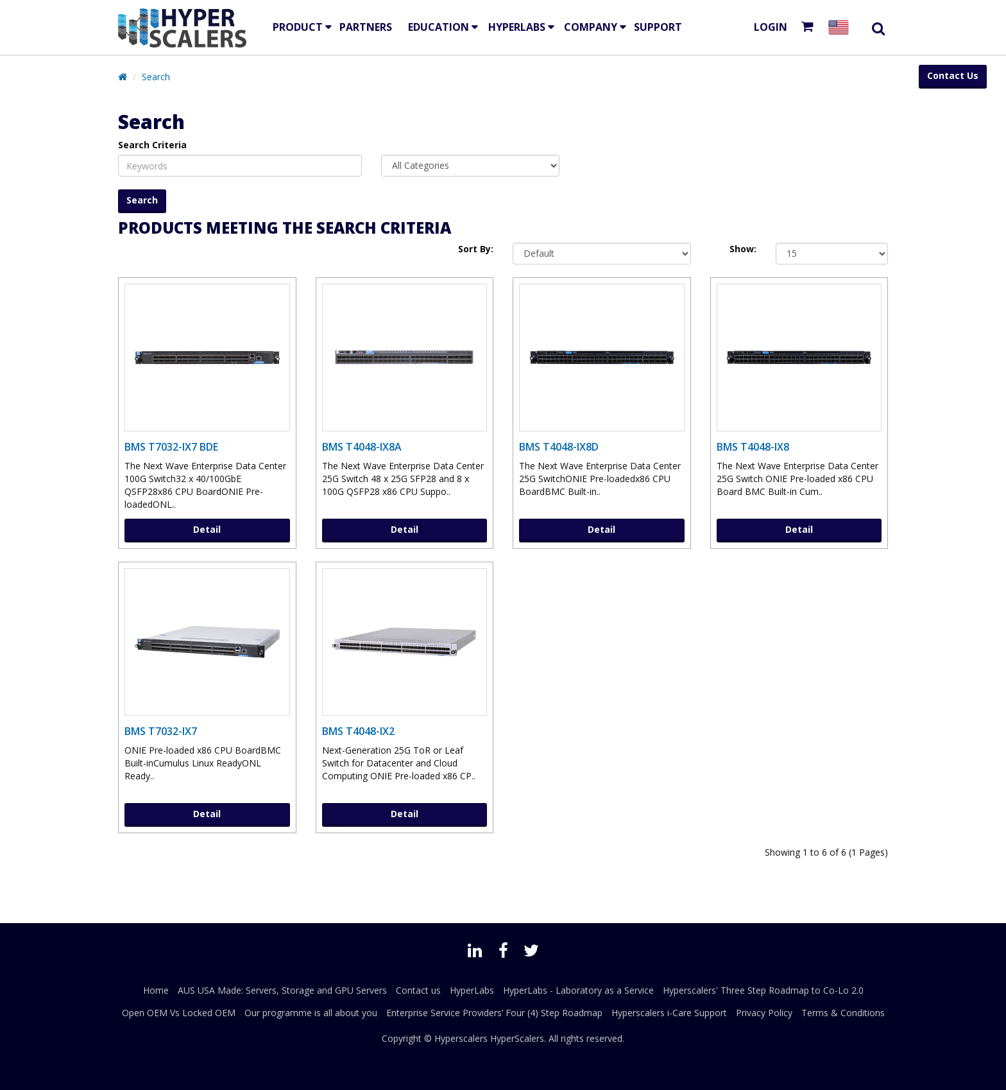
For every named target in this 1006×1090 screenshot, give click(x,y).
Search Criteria (152, 145)
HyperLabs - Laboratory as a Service (578, 990)
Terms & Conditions (843, 1013)
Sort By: (475, 249)
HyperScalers (517, 1038)
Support (658, 27)
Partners (365, 27)
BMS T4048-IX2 (358, 731)
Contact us (418, 990)
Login (770, 27)
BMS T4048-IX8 (753, 447)
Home (156, 990)
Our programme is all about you (310, 1013)
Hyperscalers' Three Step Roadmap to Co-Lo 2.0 (763, 990)
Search (156, 77)
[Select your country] (841, 27)
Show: (742, 249)
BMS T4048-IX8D (559, 447)
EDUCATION (438, 27)
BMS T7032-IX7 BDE (171, 447)
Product (298, 27)
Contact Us (952, 75)
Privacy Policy (764, 1013)
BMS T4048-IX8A (362, 447)
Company (590, 27)
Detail (207, 529)
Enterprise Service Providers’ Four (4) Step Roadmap (494, 1013)
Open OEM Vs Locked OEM (178, 1013)
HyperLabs (516, 27)
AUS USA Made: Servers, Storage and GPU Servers (282, 990)
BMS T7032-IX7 (160, 731)
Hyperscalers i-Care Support (669, 1013)
